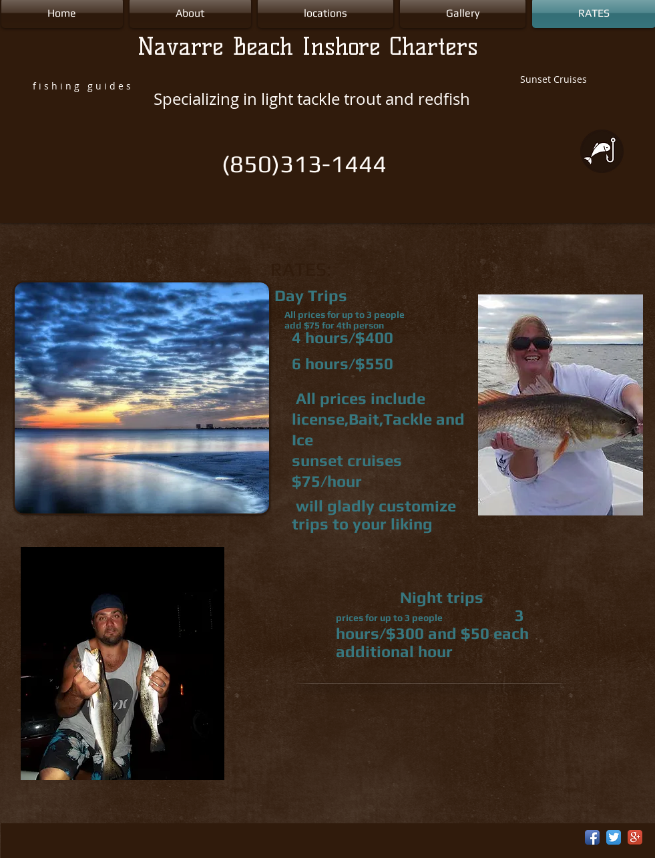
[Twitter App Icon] (613, 837)
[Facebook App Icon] (592, 837)
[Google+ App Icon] (635, 837)
